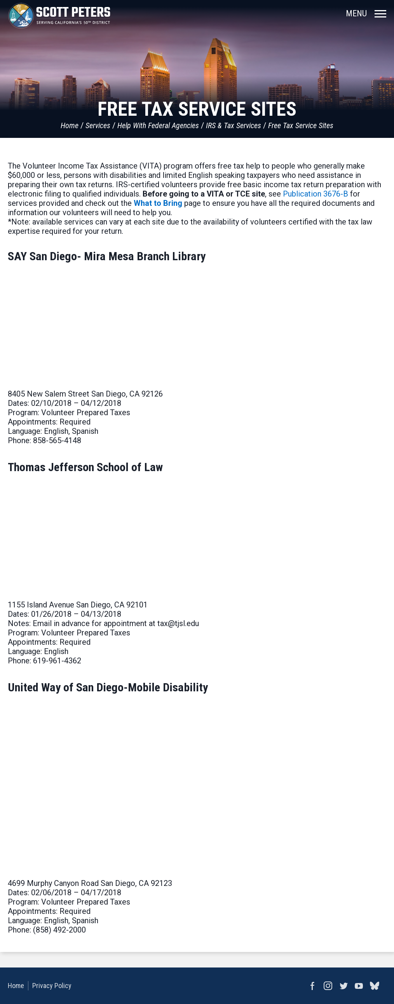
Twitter (343, 985)
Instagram (328, 985)
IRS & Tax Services (233, 125)
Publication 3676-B (315, 193)
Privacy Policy (51, 985)
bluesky (374, 985)
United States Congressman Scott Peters (59, 15)
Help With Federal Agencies (158, 125)
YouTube (359, 985)
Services (97, 125)
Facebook (312, 985)
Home (69, 125)
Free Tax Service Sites (300, 125)
